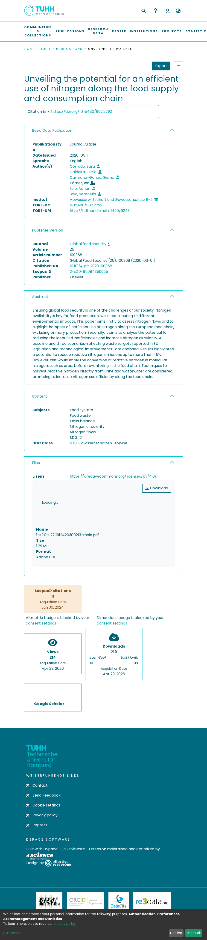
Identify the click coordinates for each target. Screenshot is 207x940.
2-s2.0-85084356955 (89, 271)
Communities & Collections (38, 31)
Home (29, 49)
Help (155, 10)
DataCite (119, 881)
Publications (70, 31)
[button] (178, 11)
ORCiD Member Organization (85, 880)
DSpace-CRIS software (64, 828)
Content (39, 396)
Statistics (160, 65)
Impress (36, 804)
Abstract (40, 296)
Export (139, 65)
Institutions (144, 31)
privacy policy (65, 923)
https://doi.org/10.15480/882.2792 (81, 111)
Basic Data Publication (52, 130)
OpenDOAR (67, 904)
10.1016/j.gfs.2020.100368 (91, 266)
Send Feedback (43, 774)
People (119, 31)
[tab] (103, 130)
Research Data (98, 31)
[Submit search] (143, 10)
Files (36, 462)
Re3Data (152, 880)
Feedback (103, 929)
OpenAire (102, 903)
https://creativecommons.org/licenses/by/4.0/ (113, 476)
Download (156, 488)
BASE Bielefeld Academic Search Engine (138, 904)
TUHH (45, 49)
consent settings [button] (41, 602)
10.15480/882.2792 (86, 205)
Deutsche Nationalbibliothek (49, 881)
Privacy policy (42, 794)
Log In (167, 10)
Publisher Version (47, 230)
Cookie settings (43, 784)
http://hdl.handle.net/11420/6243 (100, 210)
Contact (37, 764)
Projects (172, 31)
